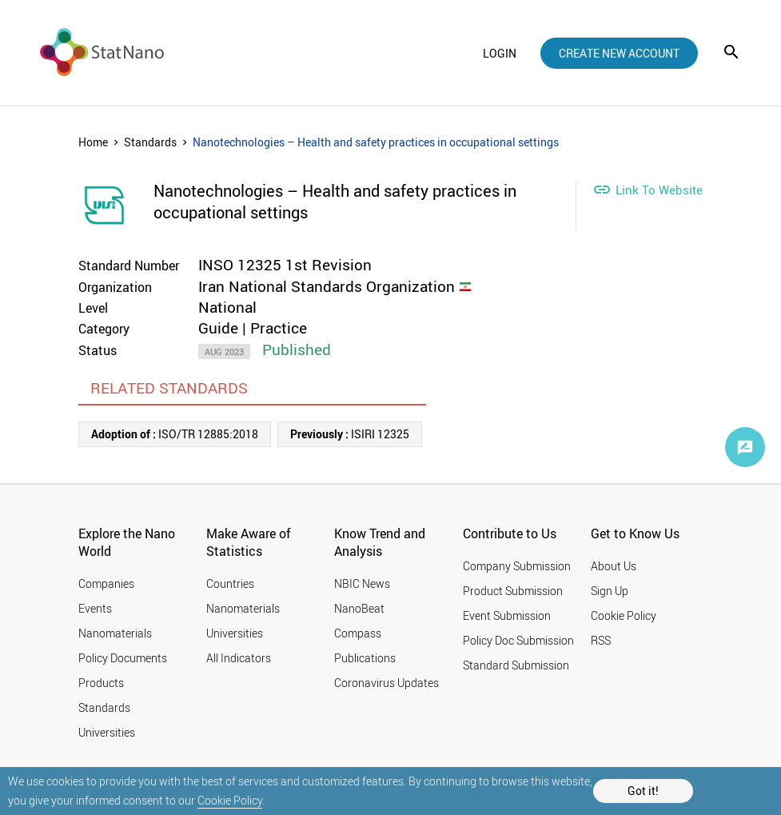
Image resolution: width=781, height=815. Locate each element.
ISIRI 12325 (349, 433)
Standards (150, 142)
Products (101, 682)
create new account (619, 53)
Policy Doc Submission (518, 640)
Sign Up (609, 590)
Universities (106, 732)
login (499, 53)
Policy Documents (122, 657)
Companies (106, 583)
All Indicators (238, 657)
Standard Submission (516, 665)
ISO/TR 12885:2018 (174, 433)
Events (95, 608)
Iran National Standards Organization (326, 286)
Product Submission (513, 590)
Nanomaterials (115, 633)
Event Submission (507, 615)
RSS (601, 640)
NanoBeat (359, 608)
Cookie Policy (229, 800)
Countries (230, 583)
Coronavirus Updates (386, 682)
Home (93, 142)
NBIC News (362, 583)
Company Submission (517, 565)
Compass (357, 633)
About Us (613, 565)
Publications (365, 657)
